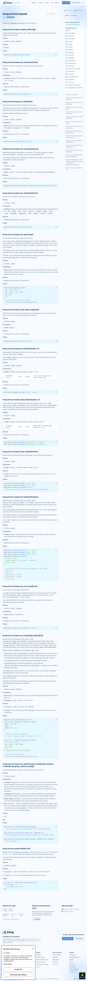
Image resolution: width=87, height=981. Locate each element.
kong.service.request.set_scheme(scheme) (74, 103)
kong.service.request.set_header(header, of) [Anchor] (21, 349)
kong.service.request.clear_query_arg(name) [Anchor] (21, 310)
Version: (67, 15)
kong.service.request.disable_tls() (74, 168)
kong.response (72, 63)
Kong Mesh (56, 959)
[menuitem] (34, 3)
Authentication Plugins (42, 959)
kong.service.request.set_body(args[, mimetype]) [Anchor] (23, 635)
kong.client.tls (71, 33)
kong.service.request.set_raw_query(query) (74, 112)
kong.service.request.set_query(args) (74, 122)
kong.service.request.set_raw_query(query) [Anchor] (20, 149)
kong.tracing (71, 79)
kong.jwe (70, 47)
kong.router (71, 66)
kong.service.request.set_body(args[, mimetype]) (74, 155)
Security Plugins (40, 962)
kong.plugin (71, 57)
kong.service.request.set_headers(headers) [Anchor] (20, 497)
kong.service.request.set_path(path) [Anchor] (18, 102)
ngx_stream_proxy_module (38, 852)
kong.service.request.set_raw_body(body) (74, 150)
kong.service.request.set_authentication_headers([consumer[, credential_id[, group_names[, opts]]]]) (74, 162)
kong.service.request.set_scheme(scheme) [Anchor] (20, 62)
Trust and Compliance (52, 978)
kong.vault (70, 82)
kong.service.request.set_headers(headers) (74, 146)
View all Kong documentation (11, 919)
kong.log (70, 49)
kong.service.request (71, 94)
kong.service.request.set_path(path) (74, 108)
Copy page (51, 13)
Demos (71, 962)
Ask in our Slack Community (70, 909)
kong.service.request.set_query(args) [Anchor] (18, 234)
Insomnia (55, 957)
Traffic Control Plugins (42, 964)
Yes (5, 910)
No (11, 910)
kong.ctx (70, 41)
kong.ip (70, 44)
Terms (36, 978)
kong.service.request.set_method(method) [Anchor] (20, 193)
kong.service (71, 71)
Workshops (72, 966)
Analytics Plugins (40, 957)
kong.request (71, 60)
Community (72, 955)
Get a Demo (66, 2)
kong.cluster (71, 38)
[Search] (23, 2)
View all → (39, 966)
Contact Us (72, 971)
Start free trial (67, 938)
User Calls (72, 964)
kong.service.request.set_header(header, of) (74, 131)
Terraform (55, 962)
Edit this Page (22, 915)
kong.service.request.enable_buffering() (74, 98)
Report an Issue (14, 915)
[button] (56, 55)
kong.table (71, 74)
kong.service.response (74, 68)
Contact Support (67, 911)
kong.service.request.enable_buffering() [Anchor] (19, 29)
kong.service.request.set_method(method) (74, 117)
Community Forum (74, 957)
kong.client (71, 36)
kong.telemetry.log (73, 77)
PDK (69, 30)
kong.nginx (71, 52)
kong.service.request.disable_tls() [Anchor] (16, 849)
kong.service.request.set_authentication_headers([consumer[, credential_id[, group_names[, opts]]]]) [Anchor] (28, 765)
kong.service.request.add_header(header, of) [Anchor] (21, 400)
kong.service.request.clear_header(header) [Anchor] (20, 452)
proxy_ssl (8, 854)
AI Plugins (38, 955)
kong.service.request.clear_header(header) (74, 141)
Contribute (37, 919)
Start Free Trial (76, 2)
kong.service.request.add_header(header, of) (74, 136)
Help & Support (73, 969)
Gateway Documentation (73, 24)
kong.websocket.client (74, 85)
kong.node (71, 55)
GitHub (71, 959)
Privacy (42, 978)
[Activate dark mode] (83, 3)
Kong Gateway (10, 17)
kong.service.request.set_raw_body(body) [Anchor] (20, 586)
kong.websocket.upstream (75, 87)
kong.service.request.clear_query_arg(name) (74, 127)
